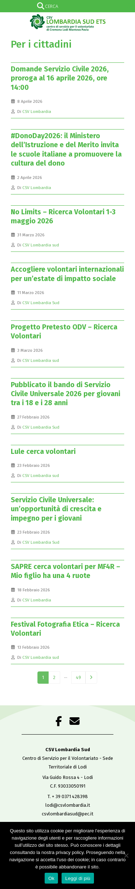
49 (78, 677)
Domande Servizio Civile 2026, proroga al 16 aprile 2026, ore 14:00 (60, 78)
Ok (51, 878)
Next (91, 677)
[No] (126, 855)
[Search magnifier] (129, 6)
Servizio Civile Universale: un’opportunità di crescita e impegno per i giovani (56, 509)
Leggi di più (77, 878)
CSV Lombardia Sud (40, 302)
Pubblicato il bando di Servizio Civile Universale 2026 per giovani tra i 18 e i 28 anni (65, 394)
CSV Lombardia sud (40, 245)
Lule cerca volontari (43, 451)
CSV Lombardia (36, 111)
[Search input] (66, 6)
